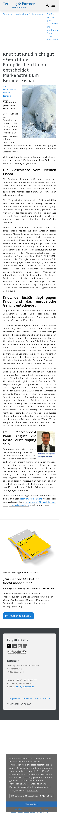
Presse (46, 698)
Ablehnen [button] (44, 809)
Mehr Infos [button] (32, 790)
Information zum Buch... (18, 616)
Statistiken (31, 796)
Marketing (46, 796)
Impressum (14, 698)
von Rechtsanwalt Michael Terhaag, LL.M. (9, 92)
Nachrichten (22, 14)
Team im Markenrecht (31, 499)
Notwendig (17, 796)
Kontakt (38, 698)
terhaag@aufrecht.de (19, 505)
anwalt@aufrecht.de (24, 686)
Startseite (8, 14)
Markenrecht (37, 14)
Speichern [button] (19, 809)
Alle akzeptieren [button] (32, 804)
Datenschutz (28, 698)
